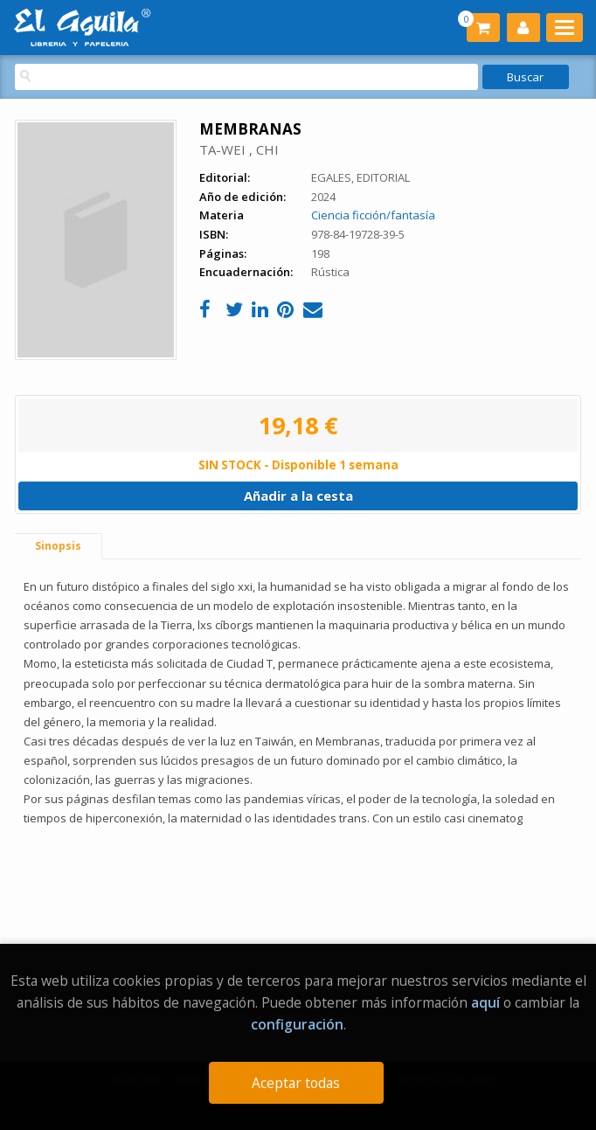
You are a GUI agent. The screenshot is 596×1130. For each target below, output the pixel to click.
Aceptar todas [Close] (296, 1082)
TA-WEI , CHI (239, 149)
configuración (297, 1024)
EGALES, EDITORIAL (360, 177)
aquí (485, 1002)
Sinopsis (58, 545)
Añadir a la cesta (298, 495)
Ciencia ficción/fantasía (373, 215)
